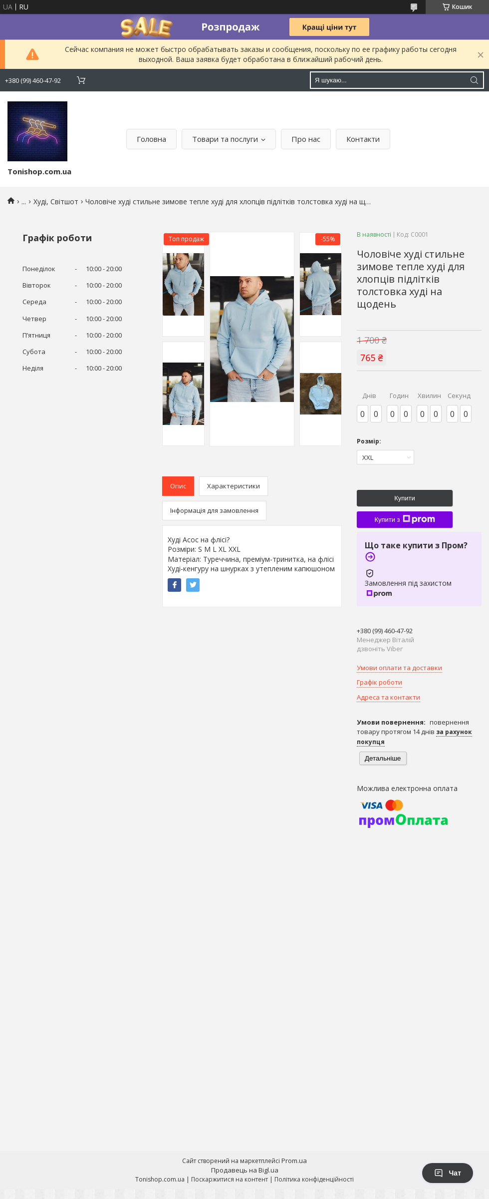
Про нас (305, 139)
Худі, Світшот (55, 201)
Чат (447, 1173)
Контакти (363, 139)
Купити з (404, 519)
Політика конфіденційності (314, 1179)
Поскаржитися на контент (229, 1179)
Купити (404, 498)
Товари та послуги (225, 139)
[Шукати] (474, 80)
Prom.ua (294, 1160)
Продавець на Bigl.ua (244, 1170)
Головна (151, 139)
